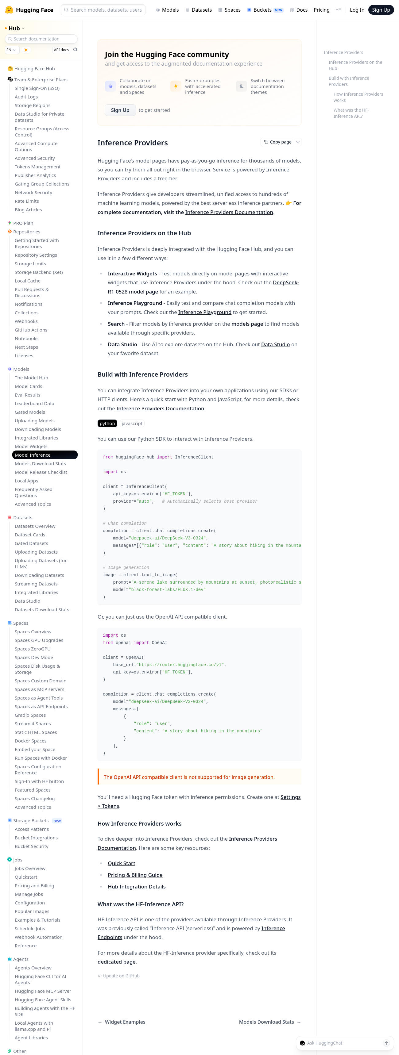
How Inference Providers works (358, 97)
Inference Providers (343, 52)
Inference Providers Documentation (229, 212)
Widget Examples (121, 1022)
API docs (61, 49)
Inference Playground (204, 312)
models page (247, 323)
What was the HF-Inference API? (351, 113)
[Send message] (386, 1043)
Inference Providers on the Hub (355, 65)
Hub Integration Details (137, 886)
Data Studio (275, 344)
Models (167, 9)
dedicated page (117, 961)
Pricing (322, 9)
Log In (357, 9)
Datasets (198, 9)
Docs (299, 9)
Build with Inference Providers (349, 81)
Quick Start (121, 863)
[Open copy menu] (297, 142)
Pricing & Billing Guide (135, 874)
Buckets (265, 9)
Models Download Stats (270, 1022)
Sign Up (381, 9)
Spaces (229, 9)
